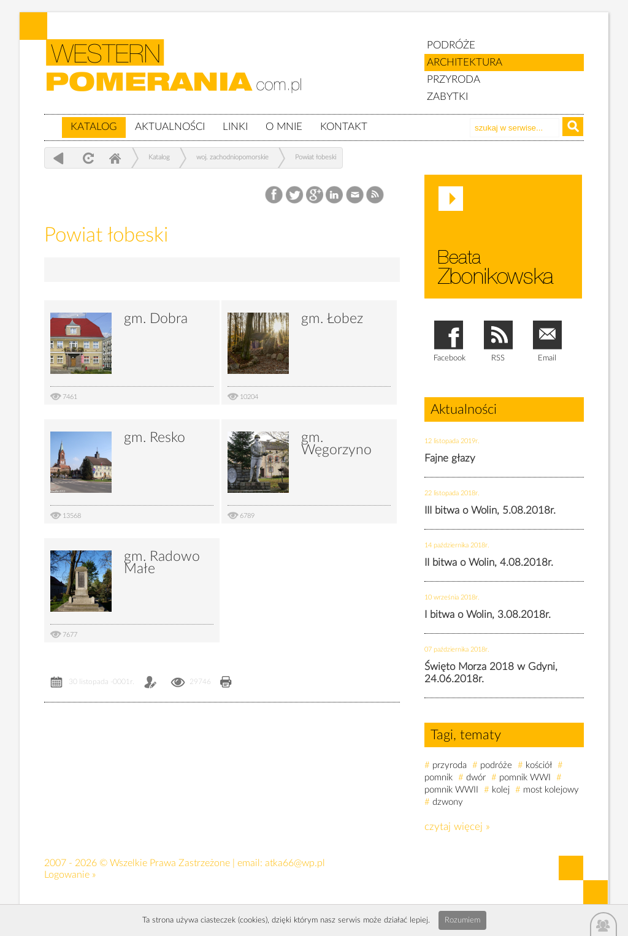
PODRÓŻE (451, 45)
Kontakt (343, 126)
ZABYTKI (447, 96)
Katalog (94, 126)
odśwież (86, 158)
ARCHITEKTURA (464, 62)
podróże (496, 765)
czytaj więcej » (457, 826)
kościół (539, 765)
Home (114, 158)
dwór (476, 777)
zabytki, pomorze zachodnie (181, 75)
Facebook (275, 195)
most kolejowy (551, 789)
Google (314, 195)
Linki (235, 126)
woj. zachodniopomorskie (232, 157)
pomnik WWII (451, 789)
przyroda (449, 765)
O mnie (284, 126)
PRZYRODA (453, 79)
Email (355, 195)
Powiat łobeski (315, 157)
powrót (58, 158)
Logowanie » (70, 875)
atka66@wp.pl (295, 863)
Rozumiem (462, 920)
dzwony (447, 802)
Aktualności (170, 126)
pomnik (438, 777)
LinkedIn (335, 195)
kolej (501, 789)
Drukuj (226, 683)
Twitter (294, 195)
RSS (375, 195)
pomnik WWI (525, 777)
